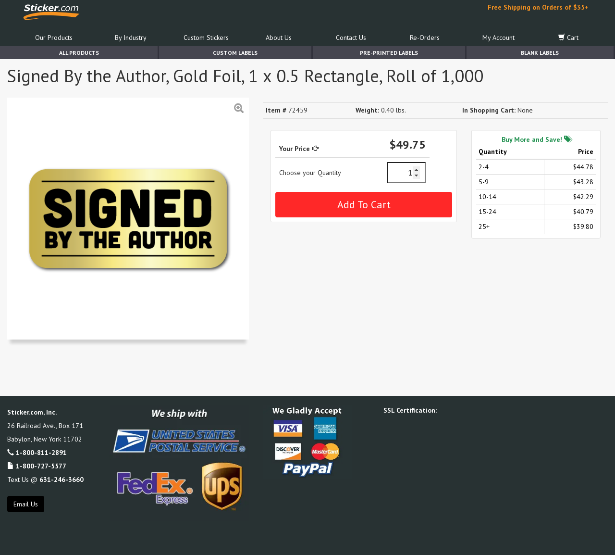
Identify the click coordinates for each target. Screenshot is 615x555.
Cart (568, 37)
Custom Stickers (206, 37)
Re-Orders (425, 37)
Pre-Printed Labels (389, 52)
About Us (279, 37)
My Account (498, 37)
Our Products (54, 37)
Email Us (25, 504)
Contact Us (351, 37)
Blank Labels (540, 52)
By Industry (131, 37)
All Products (79, 52)
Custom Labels (235, 52)
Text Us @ (45, 479)
